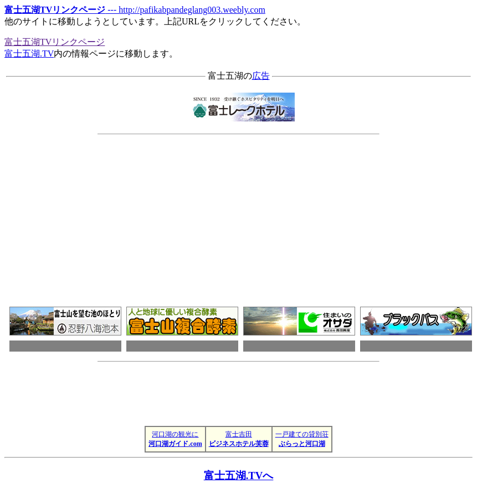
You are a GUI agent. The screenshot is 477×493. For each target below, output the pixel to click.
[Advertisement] (300, 213)
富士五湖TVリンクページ (54, 42)
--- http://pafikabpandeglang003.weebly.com (134, 9)
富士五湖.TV (29, 53)
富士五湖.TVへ (239, 475)
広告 (261, 75)
